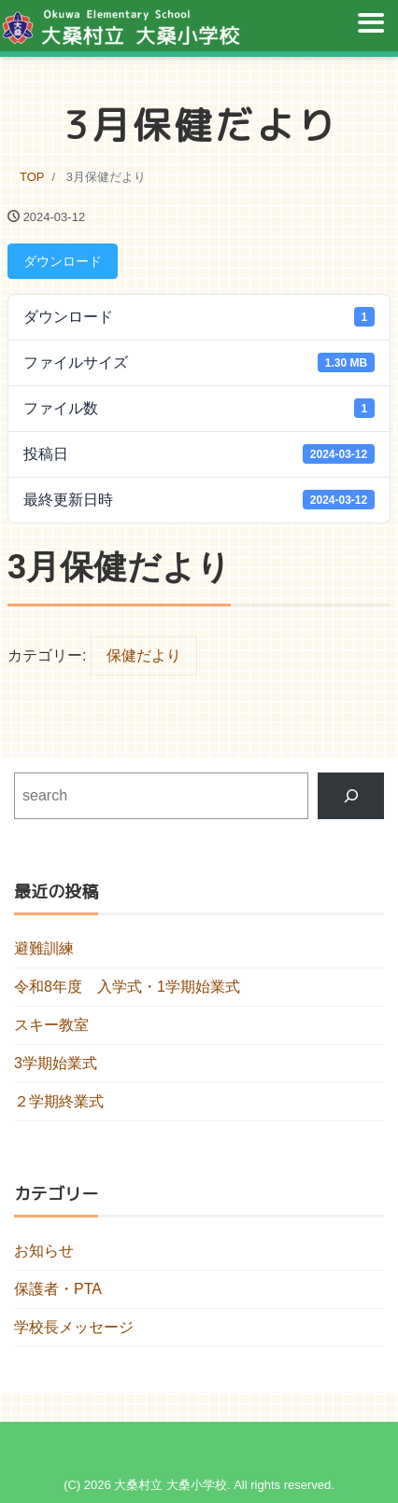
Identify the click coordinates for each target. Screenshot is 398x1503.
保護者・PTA (58, 1289)
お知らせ (44, 1251)
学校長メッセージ (74, 1327)
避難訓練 (44, 948)
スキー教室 (51, 1025)
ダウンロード (62, 261)
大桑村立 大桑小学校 (170, 1485)
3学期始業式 (55, 1063)
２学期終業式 (59, 1101)
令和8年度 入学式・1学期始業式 (127, 987)
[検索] (351, 795)
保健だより (144, 655)
